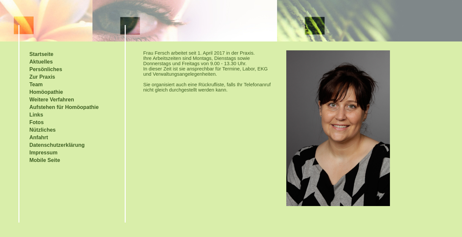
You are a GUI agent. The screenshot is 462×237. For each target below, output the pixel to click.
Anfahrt (38, 137)
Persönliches (45, 69)
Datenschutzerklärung (57, 145)
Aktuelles (41, 62)
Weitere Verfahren (51, 99)
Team (36, 84)
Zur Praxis (42, 77)
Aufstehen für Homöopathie (64, 107)
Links (36, 115)
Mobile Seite (44, 160)
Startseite (41, 54)
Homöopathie (46, 92)
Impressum (43, 152)
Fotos (36, 122)
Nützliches (42, 130)
